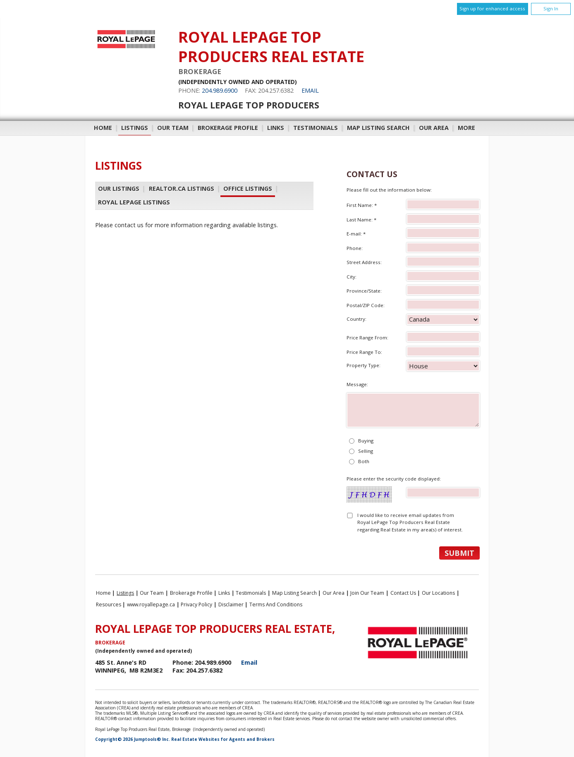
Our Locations (438, 592)
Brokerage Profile (228, 128)
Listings (134, 128)
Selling (365, 451)
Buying (365, 440)
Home (103, 128)
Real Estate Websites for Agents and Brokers (223, 739)
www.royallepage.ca (151, 604)
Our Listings (118, 188)
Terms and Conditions (275, 604)
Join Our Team (367, 592)
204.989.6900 (219, 90)
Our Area (434, 128)
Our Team (173, 128)
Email (310, 90)
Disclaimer (231, 604)
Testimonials (315, 128)
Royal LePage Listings (134, 202)
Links (275, 128)
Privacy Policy (196, 604)
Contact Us (403, 592)
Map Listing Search (378, 128)
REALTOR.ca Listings (181, 188)
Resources (108, 604)
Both (363, 461)
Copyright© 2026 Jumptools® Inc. (132, 739)
